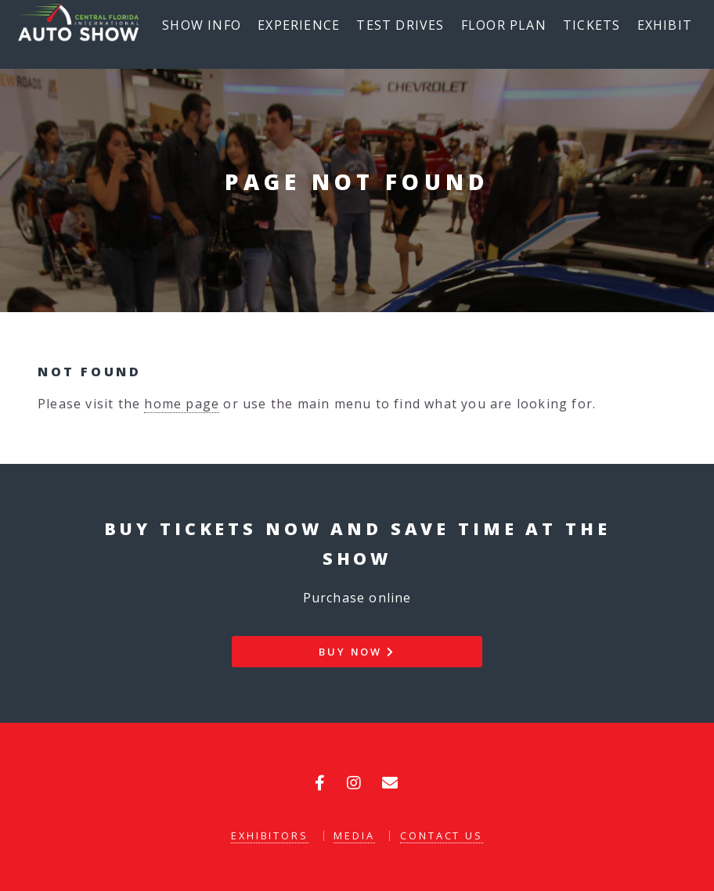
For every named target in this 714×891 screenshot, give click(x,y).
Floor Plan (503, 25)
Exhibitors (269, 835)
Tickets (591, 25)
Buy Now (357, 652)
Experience (299, 25)
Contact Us (441, 835)
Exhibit (664, 25)
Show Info (201, 25)
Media (354, 835)
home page (181, 403)
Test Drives (400, 25)
